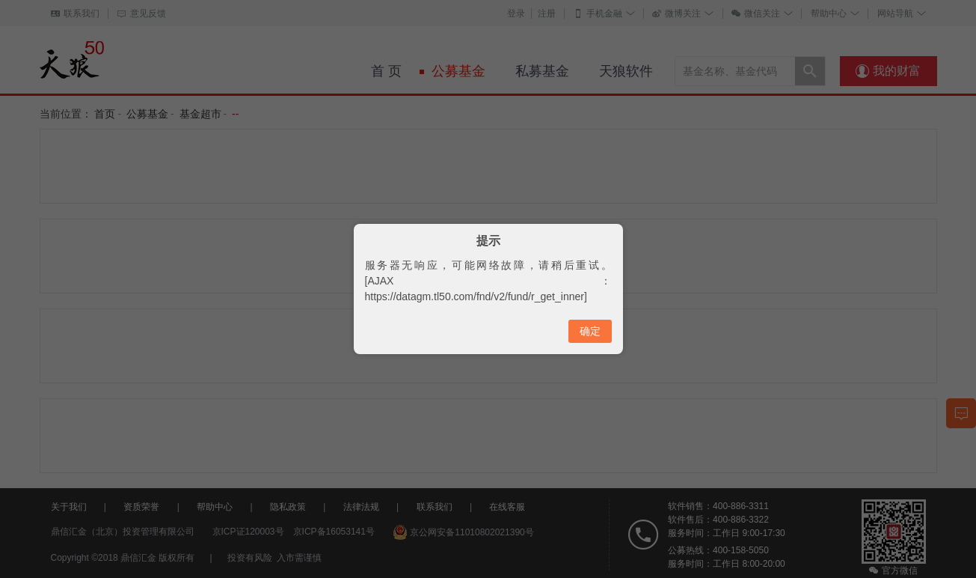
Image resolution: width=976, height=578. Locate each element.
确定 (590, 331)
